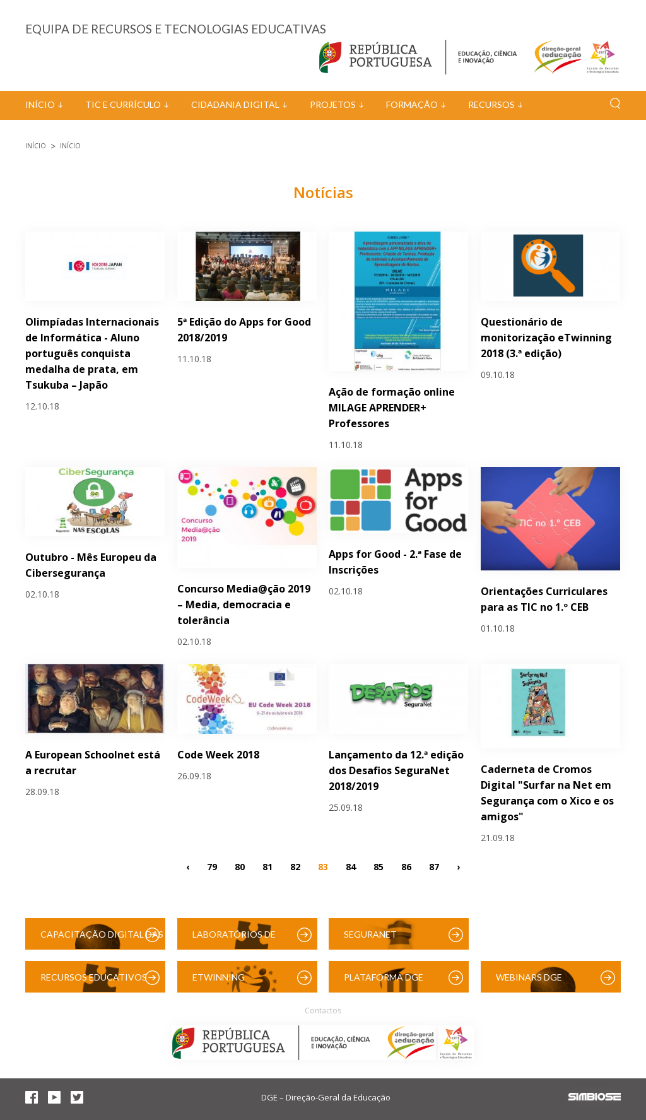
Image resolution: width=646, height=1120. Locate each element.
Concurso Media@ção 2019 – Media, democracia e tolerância (243, 604)
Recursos (491, 104)
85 (378, 867)
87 (434, 867)
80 (240, 867)
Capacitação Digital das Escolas (101, 939)
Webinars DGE (529, 977)
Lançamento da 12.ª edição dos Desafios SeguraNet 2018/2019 (396, 770)
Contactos (323, 1010)
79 (212, 867)
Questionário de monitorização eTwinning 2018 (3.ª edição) (546, 337)
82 (295, 867)
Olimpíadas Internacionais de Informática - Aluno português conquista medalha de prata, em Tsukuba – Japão (92, 353)
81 (267, 867)
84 (351, 867)
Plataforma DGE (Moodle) (383, 982)
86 (406, 867)
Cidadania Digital (235, 104)
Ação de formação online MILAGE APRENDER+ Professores (392, 407)
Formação (412, 104)
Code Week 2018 (218, 755)
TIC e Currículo (123, 104)
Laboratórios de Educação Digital (236, 939)
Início (40, 104)
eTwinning (218, 977)
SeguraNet (370, 934)
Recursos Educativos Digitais (93, 982)
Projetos (333, 104)
